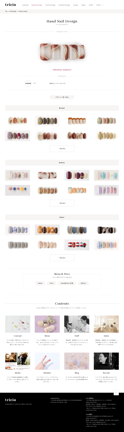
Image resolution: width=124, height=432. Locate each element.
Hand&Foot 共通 (67, 283)
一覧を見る (62, 148)
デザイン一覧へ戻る (62, 97)
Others (83, 283)
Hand (40, 283)
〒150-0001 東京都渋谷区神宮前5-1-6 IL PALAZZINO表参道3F (66, 400)
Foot (51, 283)
